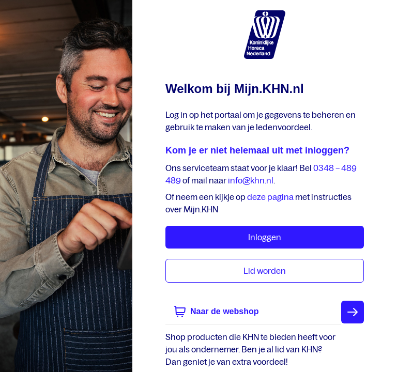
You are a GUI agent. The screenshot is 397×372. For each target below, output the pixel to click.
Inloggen (264, 237)
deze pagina (270, 197)
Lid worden (264, 271)
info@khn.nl (250, 180)
